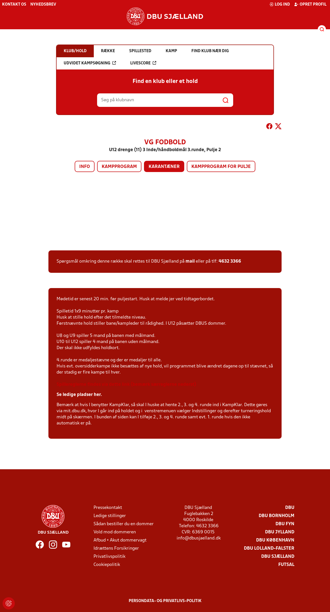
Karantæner (164, 167)
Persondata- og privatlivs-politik (165, 601)
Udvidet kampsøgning (90, 63)
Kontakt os (14, 4)
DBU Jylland (279, 532)
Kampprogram (119, 167)
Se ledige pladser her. (79, 395)
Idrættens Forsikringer (116, 548)
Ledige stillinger (110, 516)
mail (190, 261)
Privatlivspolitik (109, 556)
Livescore (143, 63)
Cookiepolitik (107, 565)
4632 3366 (230, 261)
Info (84, 167)
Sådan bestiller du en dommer (124, 524)
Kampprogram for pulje (221, 167)
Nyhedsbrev (43, 4)
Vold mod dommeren (115, 532)
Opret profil (310, 4)
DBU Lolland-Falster (269, 548)
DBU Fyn (284, 524)
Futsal (286, 565)
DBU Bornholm (276, 516)
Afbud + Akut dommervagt (120, 540)
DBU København (275, 540)
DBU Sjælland (277, 556)
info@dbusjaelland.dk (199, 538)
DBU (289, 508)
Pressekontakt (108, 508)
